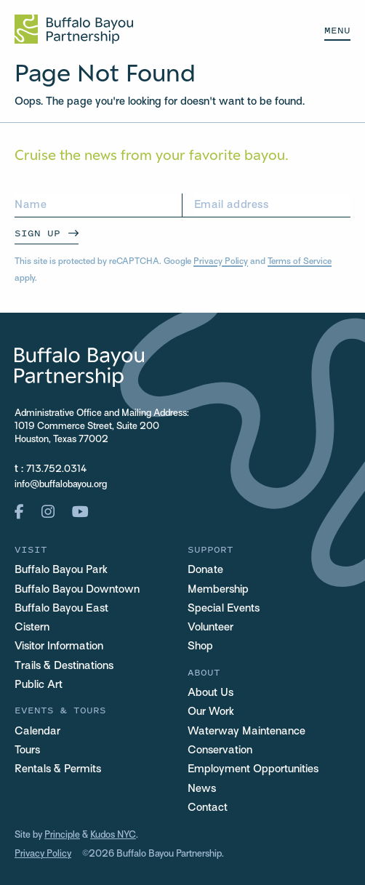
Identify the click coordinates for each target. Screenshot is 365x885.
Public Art (39, 685)
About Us (210, 693)
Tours (27, 750)
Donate (205, 570)
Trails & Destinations (64, 666)
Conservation (220, 750)
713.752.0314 (56, 469)
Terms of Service (300, 261)
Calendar (37, 731)
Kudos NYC (113, 835)
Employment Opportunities (253, 769)
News (202, 789)
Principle (62, 835)
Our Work (211, 712)
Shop (200, 646)
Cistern (32, 627)
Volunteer (210, 627)
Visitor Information (59, 646)
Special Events (224, 609)
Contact (208, 808)
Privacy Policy (220, 261)
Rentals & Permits (58, 769)
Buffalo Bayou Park (61, 570)
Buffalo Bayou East (61, 609)
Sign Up (37, 233)
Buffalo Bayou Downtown (77, 590)
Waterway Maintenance (246, 731)
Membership (218, 590)
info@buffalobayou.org (61, 485)
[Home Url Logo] (74, 29)
